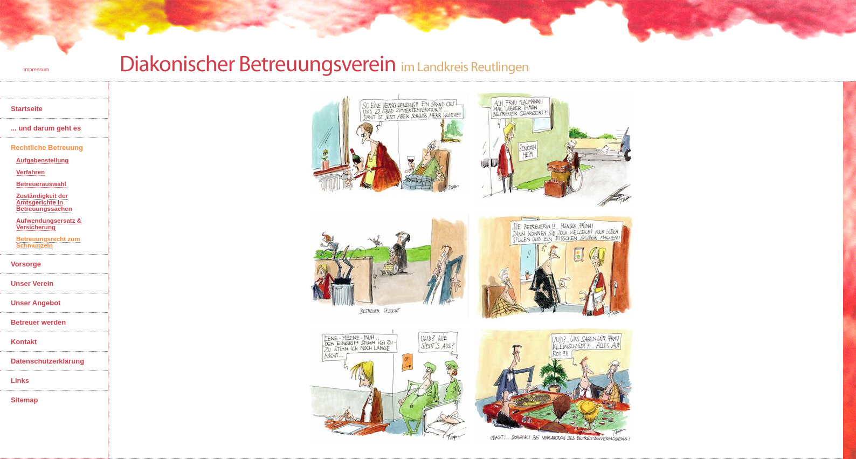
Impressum (35, 69)
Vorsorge (26, 264)
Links (20, 380)
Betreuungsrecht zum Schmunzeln (48, 242)
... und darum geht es (46, 128)
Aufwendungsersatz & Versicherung (48, 223)
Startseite (27, 109)
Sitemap (24, 400)
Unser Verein (32, 283)
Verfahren (30, 172)
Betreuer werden (38, 322)
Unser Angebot (35, 303)
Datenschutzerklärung (47, 361)
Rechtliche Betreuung (47, 147)
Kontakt (24, 342)
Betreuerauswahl (41, 184)
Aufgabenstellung (42, 160)
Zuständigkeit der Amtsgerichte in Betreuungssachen (44, 202)
